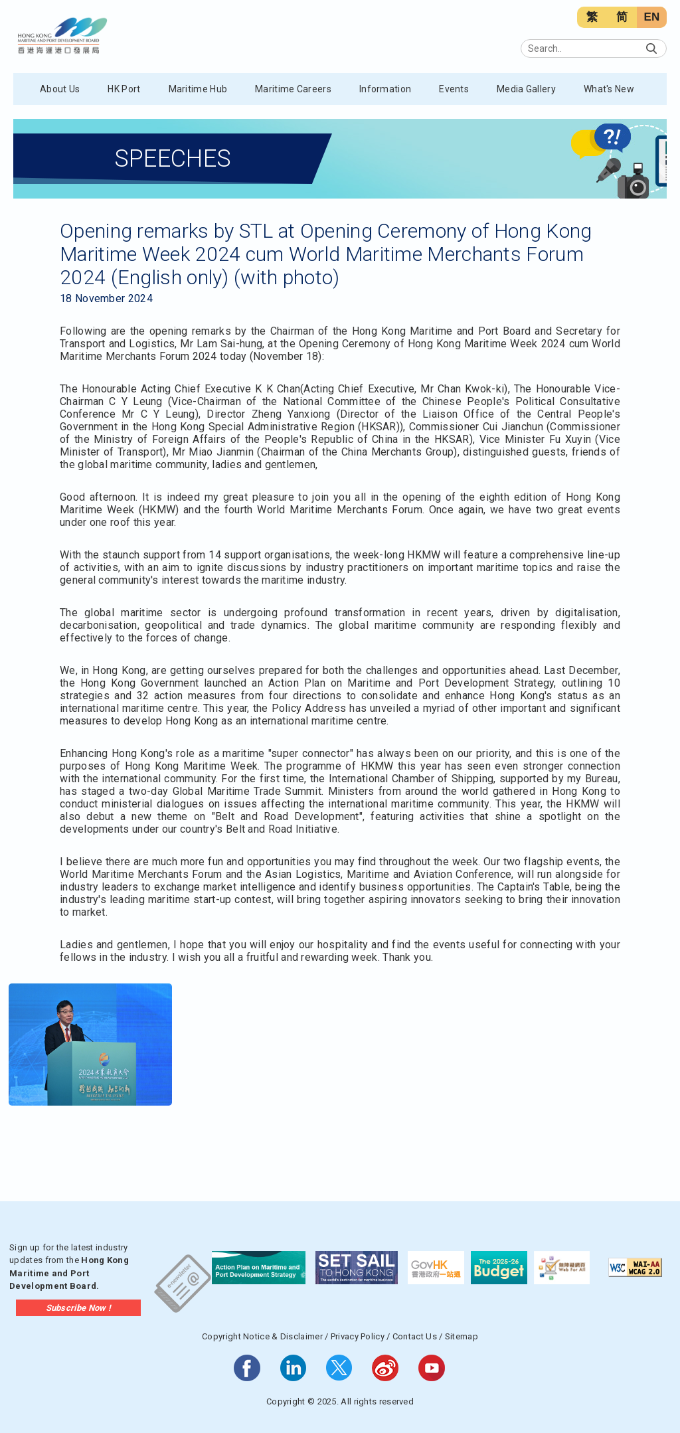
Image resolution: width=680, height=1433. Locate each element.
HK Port (124, 89)
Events (454, 89)
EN (651, 17)
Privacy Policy (357, 1336)
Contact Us (414, 1336)
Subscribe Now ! (79, 1308)
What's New (609, 89)
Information (385, 89)
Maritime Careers (293, 89)
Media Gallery (526, 89)
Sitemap (461, 1336)
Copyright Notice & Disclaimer (262, 1336)
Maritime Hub (198, 89)
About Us (60, 89)
